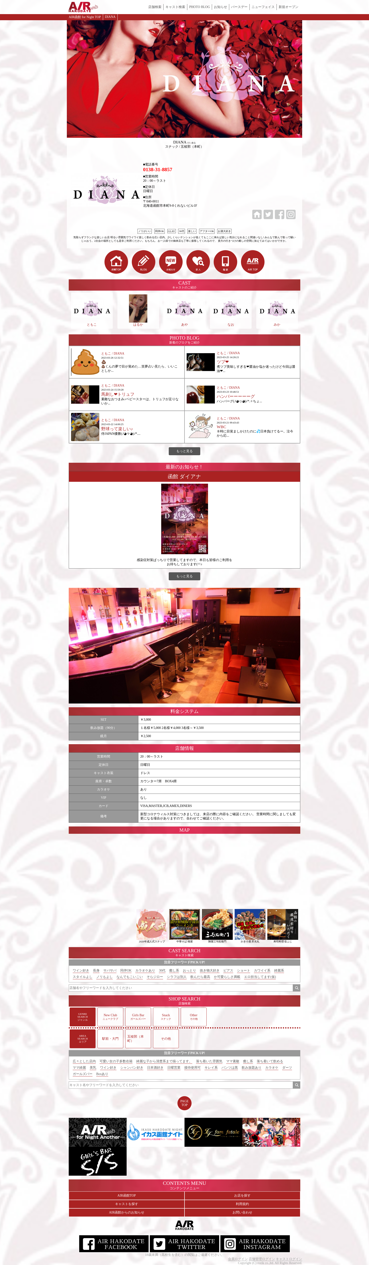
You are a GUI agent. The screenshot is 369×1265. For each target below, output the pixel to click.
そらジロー (155, 977)
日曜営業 (173, 1067)
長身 (96, 970)
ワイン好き (81, 970)
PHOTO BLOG (199, 7)
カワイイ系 (262, 970)
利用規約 (242, 1204)
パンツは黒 (229, 1067)
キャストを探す (126, 1204)
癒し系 (174, 970)
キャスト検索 (175, 7)
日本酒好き (155, 1067)
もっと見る (184, 451)
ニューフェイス (263, 7)
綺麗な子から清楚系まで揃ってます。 (164, 1061)
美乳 (93, 1067)
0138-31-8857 (157, 169)
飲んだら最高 (200, 977)
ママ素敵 (232, 1061)
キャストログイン (289, 1259)
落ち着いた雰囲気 (209, 1061)
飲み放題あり (251, 1067)
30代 (162, 970)
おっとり (189, 970)
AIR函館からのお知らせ (126, 1212)
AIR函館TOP (126, 1195)
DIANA (110, 17)
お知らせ (220, 7)
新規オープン (288, 7)
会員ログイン (238, 1259)
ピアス (228, 970)
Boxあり (102, 1074)
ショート (243, 970)
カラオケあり (145, 970)
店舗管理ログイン (262, 1259)
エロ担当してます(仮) (260, 977)
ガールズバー (82, 1074)
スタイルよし (82, 977)
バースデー (239, 7)
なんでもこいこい (129, 977)
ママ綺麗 (79, 1067)
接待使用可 (192, 1067)
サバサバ (109, 970)
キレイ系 (211, 1067)
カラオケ (271, 1067)
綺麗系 (279, 970)
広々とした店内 (84, 1061)
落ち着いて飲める (270, 1061)
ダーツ (287, 1067)
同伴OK (126, 970)
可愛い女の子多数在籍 (116, 1061)
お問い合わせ (242, 1212)
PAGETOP (184, 1103)
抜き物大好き (210, 970)
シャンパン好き (131, 1067)
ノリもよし (104, 977)
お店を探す (242, 1195)
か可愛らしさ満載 (227, 977)
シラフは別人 (177, 977)
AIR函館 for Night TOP (85, 17)
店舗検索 (154, 7)
